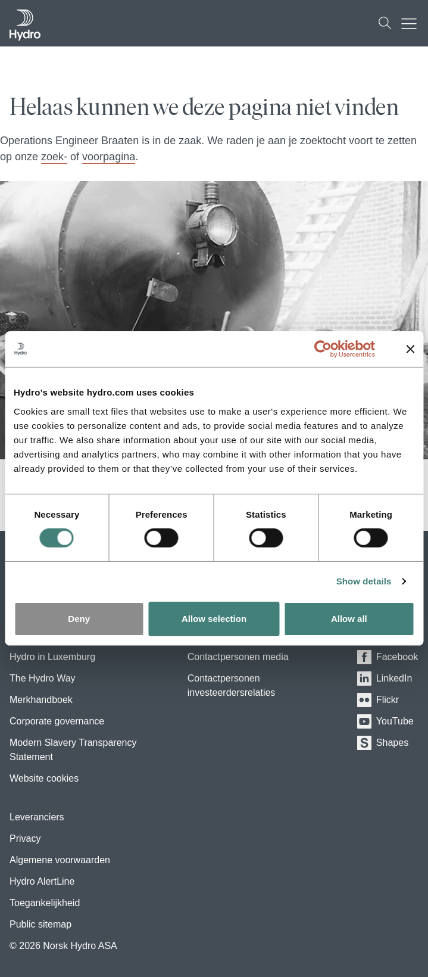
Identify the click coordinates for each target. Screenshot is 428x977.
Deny (79, 619)
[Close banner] (410, 349)
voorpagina (108, 157)
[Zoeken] (385, 23)
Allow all (349, 619)
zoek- (54, 157)
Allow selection (214, 619)
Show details (364, 581)
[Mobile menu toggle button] (412, 23)
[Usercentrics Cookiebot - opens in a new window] (332, 349)
